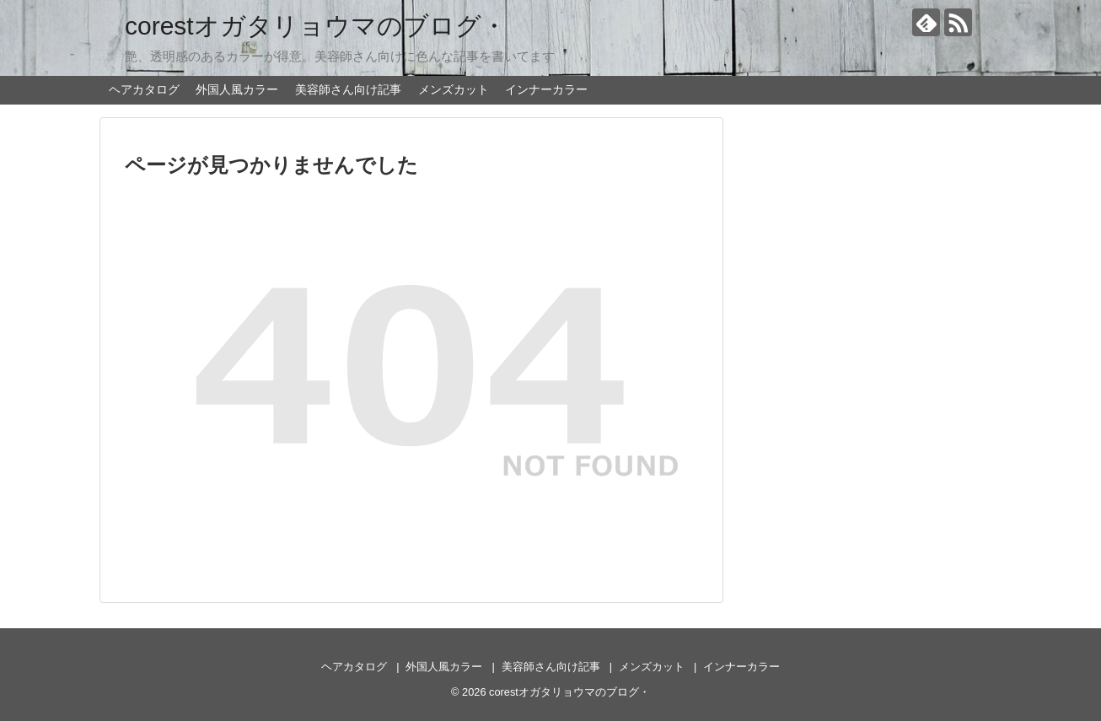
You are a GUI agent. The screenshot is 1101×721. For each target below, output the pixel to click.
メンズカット (453, 89)
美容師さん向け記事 (348, 89)
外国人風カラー (237, 89)
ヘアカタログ (144, 89)
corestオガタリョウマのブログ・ (316, 26)
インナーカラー (546, 89)
